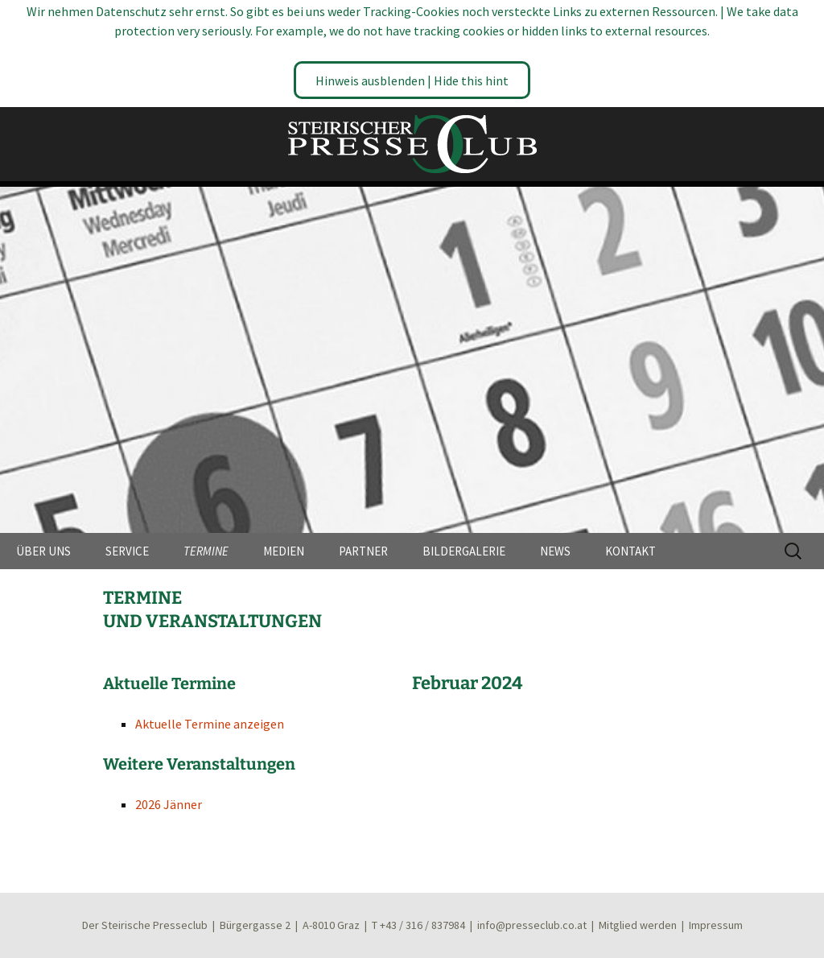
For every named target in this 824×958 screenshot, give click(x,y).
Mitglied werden (638, 925)
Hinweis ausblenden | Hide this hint (412, 80)
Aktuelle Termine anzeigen (209, 724)
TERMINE (206, 551)
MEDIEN (283, 551)
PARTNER (363, 551)
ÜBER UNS (43, 551)
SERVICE (127, 551)
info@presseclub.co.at (532, 925)
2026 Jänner (168, 804)
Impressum (716, 925)
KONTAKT (630, 551)
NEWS (555, 551)
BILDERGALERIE (463, 551)
